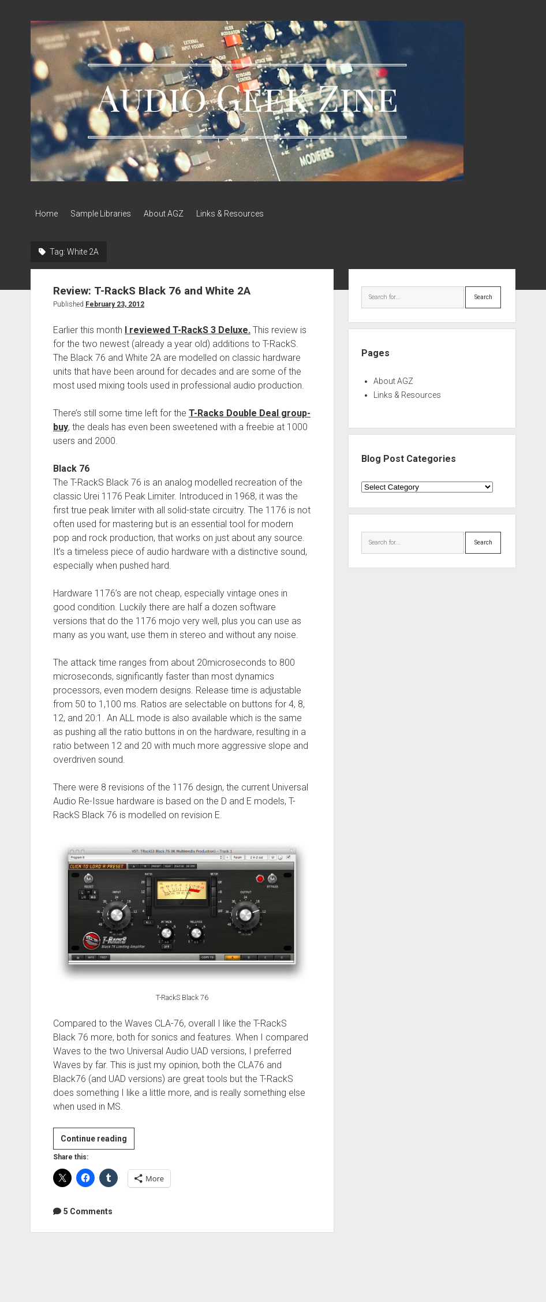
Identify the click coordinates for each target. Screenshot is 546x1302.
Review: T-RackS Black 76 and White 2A (160, 288)
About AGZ (173, 213)
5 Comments (88, 1208)
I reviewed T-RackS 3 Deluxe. (187, 327)
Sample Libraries (105, 213)
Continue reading (97, 1138)
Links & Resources (244, 213)
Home (46, 213)
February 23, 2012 (114, 302)
